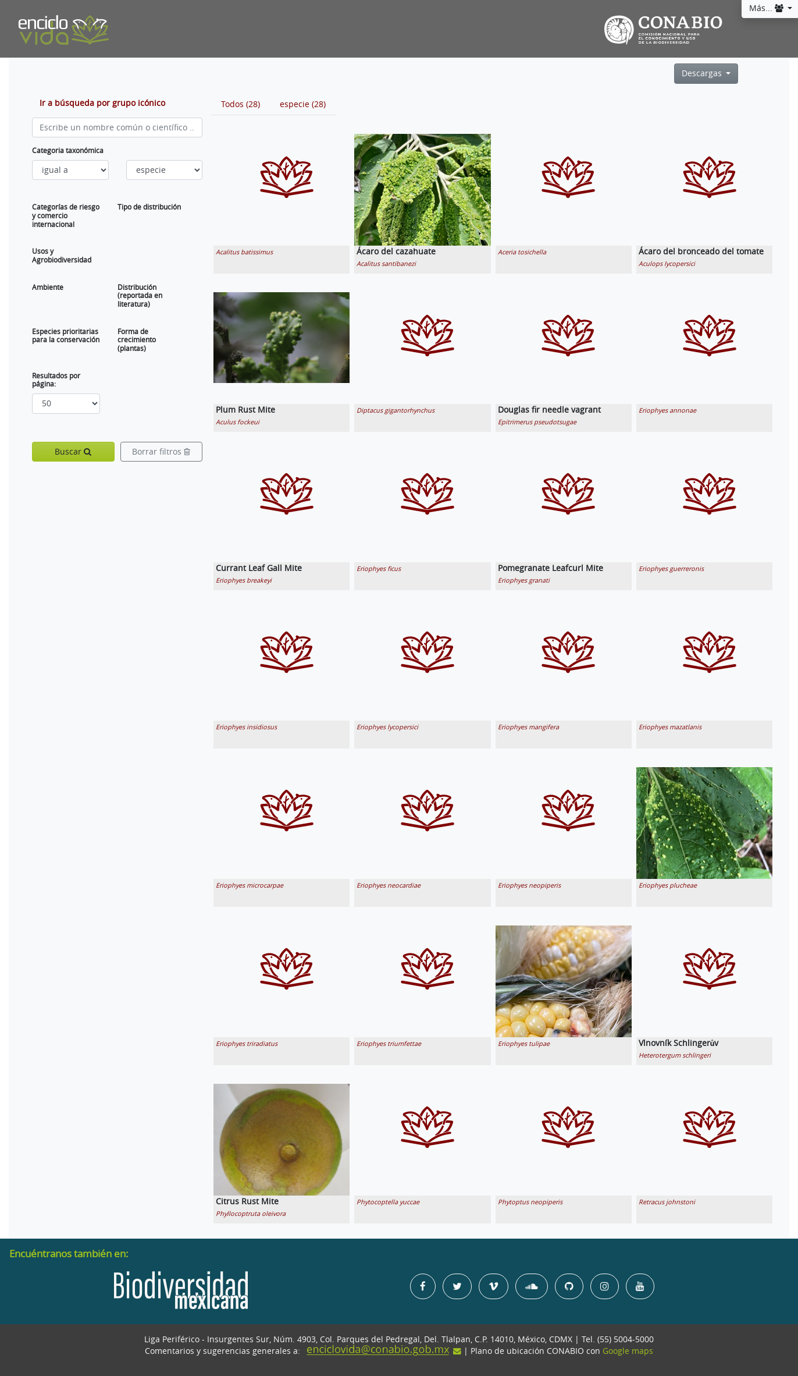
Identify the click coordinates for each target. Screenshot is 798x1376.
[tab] (240, 104)
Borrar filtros (161, 451)
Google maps (628, 1351)
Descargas (703, 73)
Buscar (73, 451)
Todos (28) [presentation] (240, 104)
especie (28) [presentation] (303, 104)
